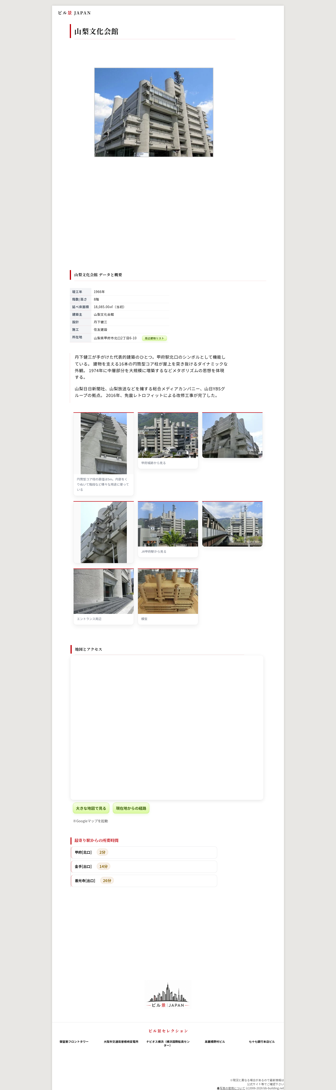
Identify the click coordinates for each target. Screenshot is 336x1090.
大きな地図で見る (91, 808)
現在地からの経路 (131, 808)
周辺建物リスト (154, 338)
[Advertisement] (168, 223)
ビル (74, 12)
